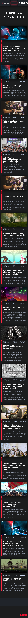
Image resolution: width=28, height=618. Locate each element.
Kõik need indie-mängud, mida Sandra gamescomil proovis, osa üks (14, 386)
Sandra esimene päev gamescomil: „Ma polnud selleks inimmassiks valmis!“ (14, 466)
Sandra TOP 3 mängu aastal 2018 (12, 86)
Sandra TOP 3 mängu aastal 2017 (12, 580)
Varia (14, 81)
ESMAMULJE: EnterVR (13, 197)
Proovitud (15, 193)
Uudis (14, 43)
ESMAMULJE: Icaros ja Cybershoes (13, 347)
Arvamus (15, 575)
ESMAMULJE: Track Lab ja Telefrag (14, 308)
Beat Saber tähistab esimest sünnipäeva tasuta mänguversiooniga (14, 48)
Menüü (14, 3)
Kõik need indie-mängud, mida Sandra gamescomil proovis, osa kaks (14, 272)
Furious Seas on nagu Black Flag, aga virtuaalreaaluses (12, 505)
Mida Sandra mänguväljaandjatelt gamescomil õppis (12, 160)
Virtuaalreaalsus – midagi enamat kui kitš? (14, 122)
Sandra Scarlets (6, 43)
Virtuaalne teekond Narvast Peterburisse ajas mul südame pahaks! (14, 427)
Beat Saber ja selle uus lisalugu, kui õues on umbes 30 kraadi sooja (13, 543)
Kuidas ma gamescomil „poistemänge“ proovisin (14, 234)
